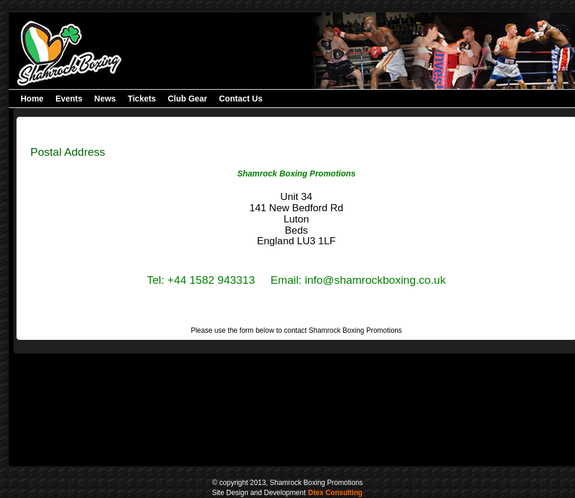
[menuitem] (32, 98)
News (105, 98)
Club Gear (187, 98)
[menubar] (141, 98)
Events (69, 98)
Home (32, 98)
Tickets (141, 98)
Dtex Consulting (335, 493)
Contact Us (240, 98)
